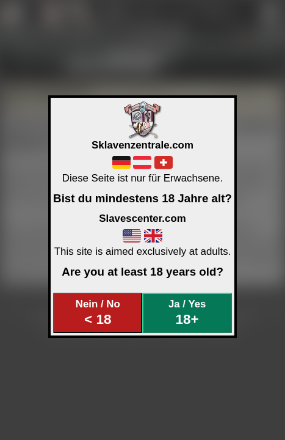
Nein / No (98, 312)
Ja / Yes (187, 312)
